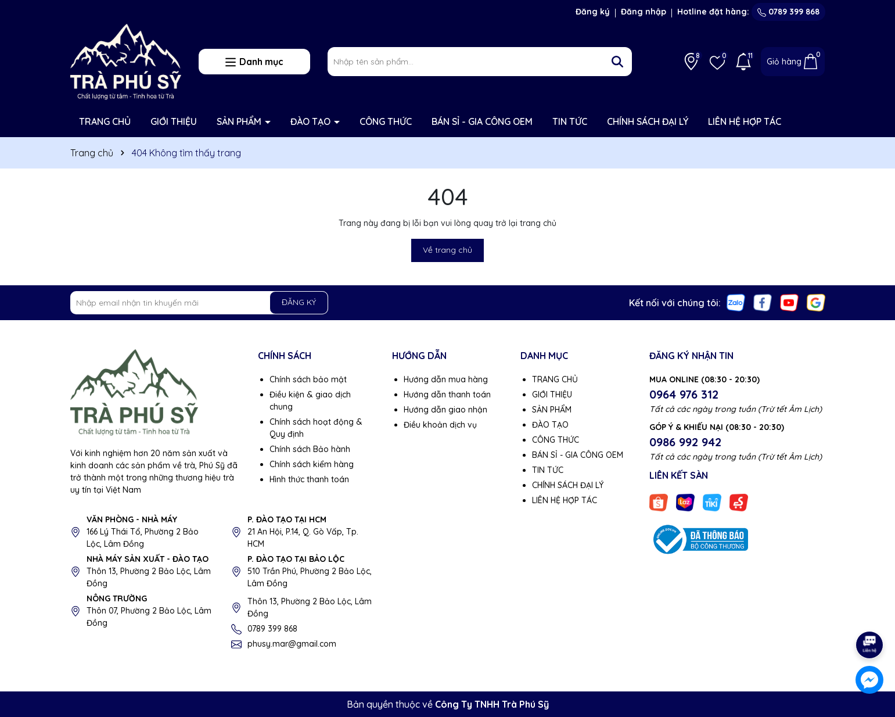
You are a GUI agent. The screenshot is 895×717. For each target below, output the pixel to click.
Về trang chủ (447, 250)
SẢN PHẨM (240, 121)
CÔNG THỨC (386, 121)
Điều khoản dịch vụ (440, 425)
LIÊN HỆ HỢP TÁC (744, 121)
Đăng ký (593, 11)
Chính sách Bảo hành (309, 449)
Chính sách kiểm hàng (311, 464)
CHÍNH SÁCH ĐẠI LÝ (647, 121)
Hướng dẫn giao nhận (445, 409)
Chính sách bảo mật (308, 379)
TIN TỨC (569, 121)
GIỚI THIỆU (173, 121)
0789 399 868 (788, 11)
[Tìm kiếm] (617, 61)
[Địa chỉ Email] (199, 302)
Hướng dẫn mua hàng (446, 379)
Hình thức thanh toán (309, 479)
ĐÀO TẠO (311, 121)
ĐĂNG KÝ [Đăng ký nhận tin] (299, 302)
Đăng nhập (643, 11)
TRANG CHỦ (105, 121)
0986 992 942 (685, 442)
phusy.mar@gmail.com (291, 644)
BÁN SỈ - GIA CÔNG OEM (482, 121)
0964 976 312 (683, 394)
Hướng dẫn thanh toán (447, 394)
